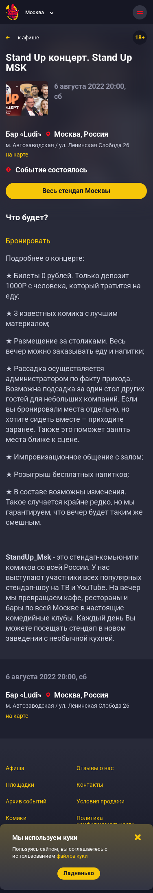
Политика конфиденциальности (105, 821)
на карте (17, 154)
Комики (16, 818)
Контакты (89, 784)
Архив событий (26, 801)
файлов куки (72, 856)
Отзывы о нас (95, 768)
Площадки (20, 784)
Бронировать (28, 240)
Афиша (15, 768)
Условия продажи (100, 801)
